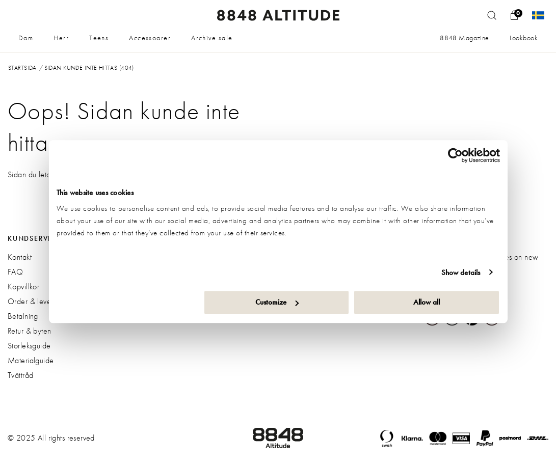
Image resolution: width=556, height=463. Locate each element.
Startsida (22, 67)
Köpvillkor (23, 286)
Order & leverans (36, 301)
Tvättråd (20, 375)
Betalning (23, 316)
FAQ (15, 271)
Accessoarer (150, 37)
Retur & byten (29, 330)
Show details (460, 272)
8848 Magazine (464, 37)
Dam (25, 37)
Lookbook (524, 37)
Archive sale (211, 37)
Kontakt (20, 257)
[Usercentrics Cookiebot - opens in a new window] (455, 155)
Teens (99, 37)
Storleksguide (29, 345)
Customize (277, 302)
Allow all (426, 302)
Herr (61, 37)
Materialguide (31, 360)
